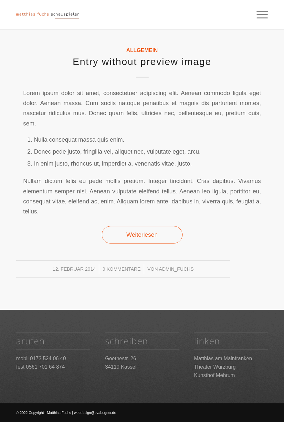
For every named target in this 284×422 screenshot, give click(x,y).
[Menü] (259, 14)
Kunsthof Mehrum (214, 375)
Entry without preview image (142, 61)
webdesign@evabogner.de (95, 413)
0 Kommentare (121, 269)
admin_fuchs (176, 269)
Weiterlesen (142, 234)
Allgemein (142, 50)
